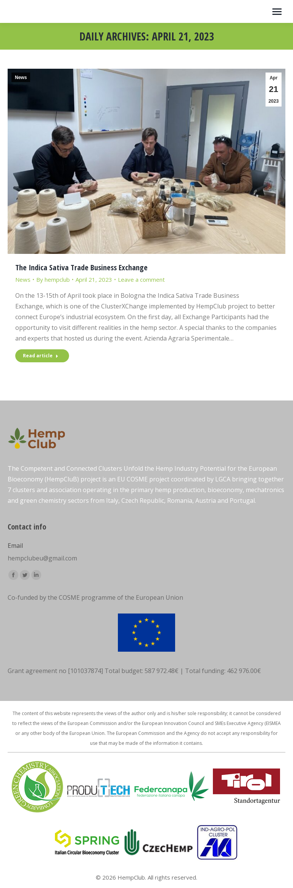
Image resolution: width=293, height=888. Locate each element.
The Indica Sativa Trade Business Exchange (81, 267)
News (21, 77)
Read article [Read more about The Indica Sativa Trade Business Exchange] (40, 355)
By (53, 279)
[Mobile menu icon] (277, 11)
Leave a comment (141, 279)
